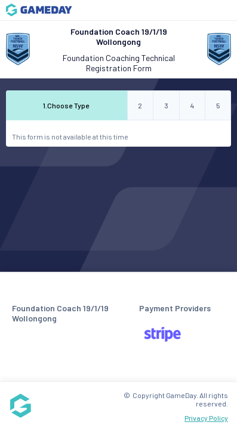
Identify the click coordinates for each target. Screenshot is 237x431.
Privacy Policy (206, 418)
